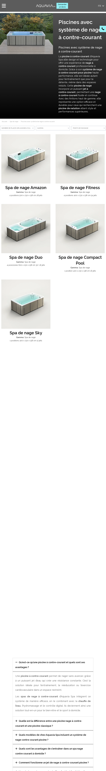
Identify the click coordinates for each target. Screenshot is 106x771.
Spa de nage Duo (25, 257)
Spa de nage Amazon (25, 187)
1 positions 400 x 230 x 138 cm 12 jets (26, 340)
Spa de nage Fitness (80, 187)
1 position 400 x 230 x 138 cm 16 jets (80, 271)
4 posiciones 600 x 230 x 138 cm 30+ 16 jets (26, 265)
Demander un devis (62, 5)
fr (101, 6)
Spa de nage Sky (26, 332)
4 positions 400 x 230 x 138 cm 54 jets (80, 195)
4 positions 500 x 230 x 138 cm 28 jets (25, 195)
